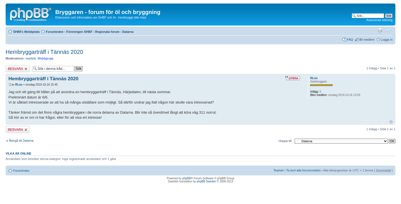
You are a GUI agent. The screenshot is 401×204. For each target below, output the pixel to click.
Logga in (387, 39)
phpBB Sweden (206, 181)
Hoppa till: (285, 141)
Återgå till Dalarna (21, 140)
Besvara (18, 68)
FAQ (350, 39)
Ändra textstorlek (388, 30)
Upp (391, 121)
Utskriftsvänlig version (380, 30)
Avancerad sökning (379, 20)
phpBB (186, 178)
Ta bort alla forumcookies (303, 170)
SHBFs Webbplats (26, 31)
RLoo (18, 84)
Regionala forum (107, 31)
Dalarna (128, 31)
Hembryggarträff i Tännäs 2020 (44, 52)
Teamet (278, 170)
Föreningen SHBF (79, 31)
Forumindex (55, 31)
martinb (31, 58)
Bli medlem (366, 39)
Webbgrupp (46, 58)
